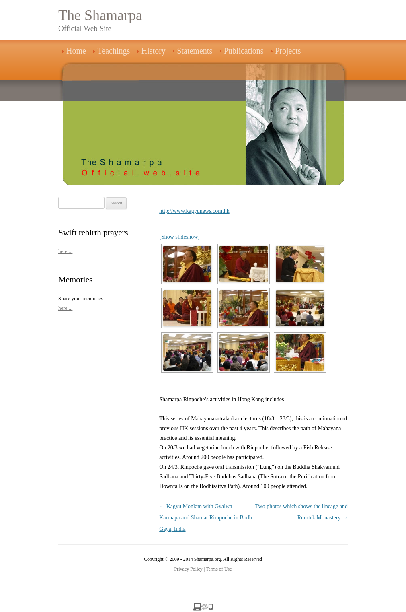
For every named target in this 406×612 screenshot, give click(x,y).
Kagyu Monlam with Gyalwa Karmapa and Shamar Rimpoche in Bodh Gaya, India (205, 517)
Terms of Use (219, 569)
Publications (244, 50)
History (153, 50)
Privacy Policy (188, 569)
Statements (194, 50)
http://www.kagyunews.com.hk (194, 211)
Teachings (113, 50)
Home (76, 50)
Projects (288, 50)
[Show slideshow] (179, 237)
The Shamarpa (100, 15)
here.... (65, 251)
